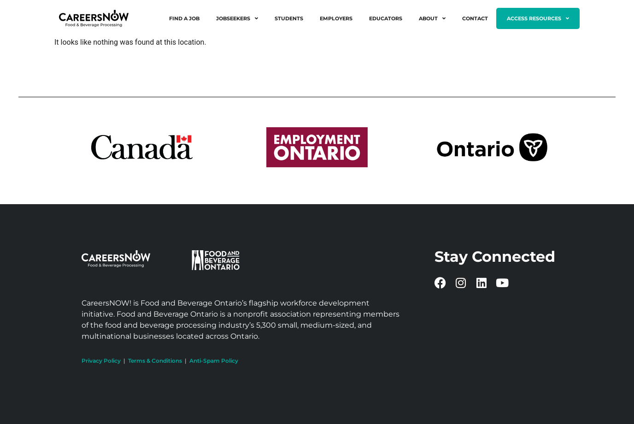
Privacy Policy (101, 360)
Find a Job (184, 18)
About (432, 18)
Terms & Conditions (155, 360)
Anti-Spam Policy (213, 360)
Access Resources (538, 18)
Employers (336, 18)
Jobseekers (237, 18)
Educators (385, 18)
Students (289, 18)
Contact (475, 18)
